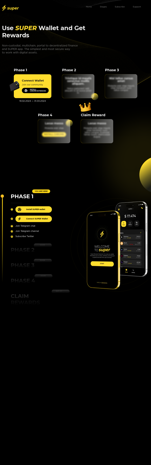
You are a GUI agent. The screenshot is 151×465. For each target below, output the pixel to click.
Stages (103, 6)
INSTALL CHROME (54, 134)
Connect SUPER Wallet (37, 219)
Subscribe (120, 6)
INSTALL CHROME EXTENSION (38, 90)
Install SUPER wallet (35, 209)
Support (137, 6)
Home (89, 6)
